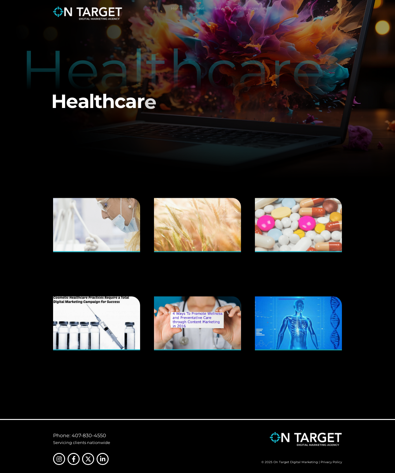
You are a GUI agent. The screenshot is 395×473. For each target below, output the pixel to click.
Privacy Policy (331, 462)
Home (177, 13)
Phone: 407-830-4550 (79, 435)
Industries (249, 12)
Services (222, 13)
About (198, 13)
